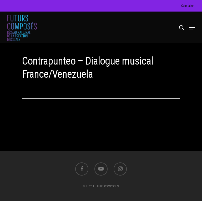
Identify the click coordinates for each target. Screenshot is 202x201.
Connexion (187, 6)
